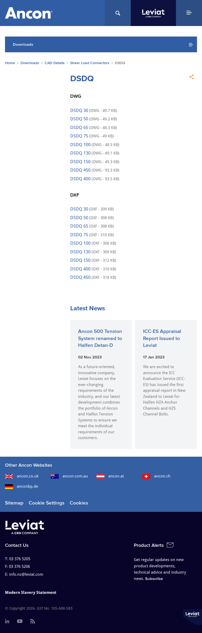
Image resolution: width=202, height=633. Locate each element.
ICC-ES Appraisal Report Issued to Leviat (162, 338)
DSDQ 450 (80, 170)
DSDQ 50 (79, 118)
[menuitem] (7, 621)
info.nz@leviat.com (26, 574)
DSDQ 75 (79, 135)
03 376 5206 (19, 566)
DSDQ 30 (79, 110)
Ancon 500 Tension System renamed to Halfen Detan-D (100, 338)
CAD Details (55, 63)
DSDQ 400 (80, 178)
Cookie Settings (46, 503)
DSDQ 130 (80, 153)
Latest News (87, 308)
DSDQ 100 (81, 144)
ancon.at (110, 476)
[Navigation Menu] (189, 13)
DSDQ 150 (81, 161)
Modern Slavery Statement (30, 592)
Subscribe (154, 578)
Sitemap (14, 503)
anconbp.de (21, 486)
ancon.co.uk (21, 476)
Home (10, 63)
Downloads (30, 63)
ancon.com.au (69, 476)
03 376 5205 (19, 559)
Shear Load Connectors (89, 63)
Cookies (79, 503)
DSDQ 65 (79, 127)
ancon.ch (156, 476)
